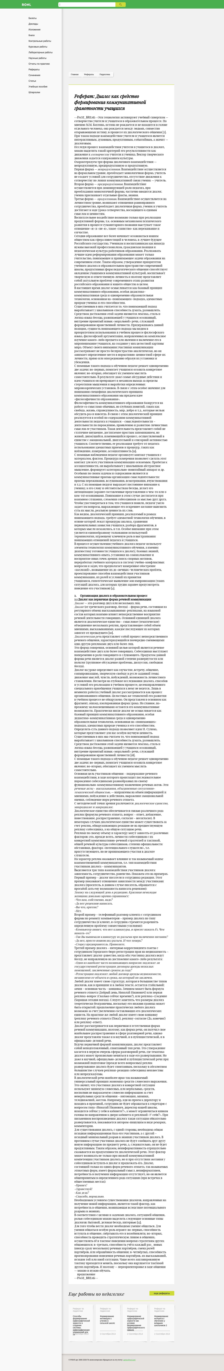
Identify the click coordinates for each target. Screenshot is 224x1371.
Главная (74, 74)
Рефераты (34, 69)
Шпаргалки (34, 92)
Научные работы (37, 58)
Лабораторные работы (41, 52)
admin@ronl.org (129, 1360)
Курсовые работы (38, 46)
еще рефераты (162, 1293)
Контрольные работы (40, 41)
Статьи (32, 81)
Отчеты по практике (39, 64)
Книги (32, 35)
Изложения (34, 29)
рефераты (89, 74)
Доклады (33, 24)
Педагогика (105, 74)
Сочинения (34, 75)
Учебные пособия (38, 86)
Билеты (33, 18)
